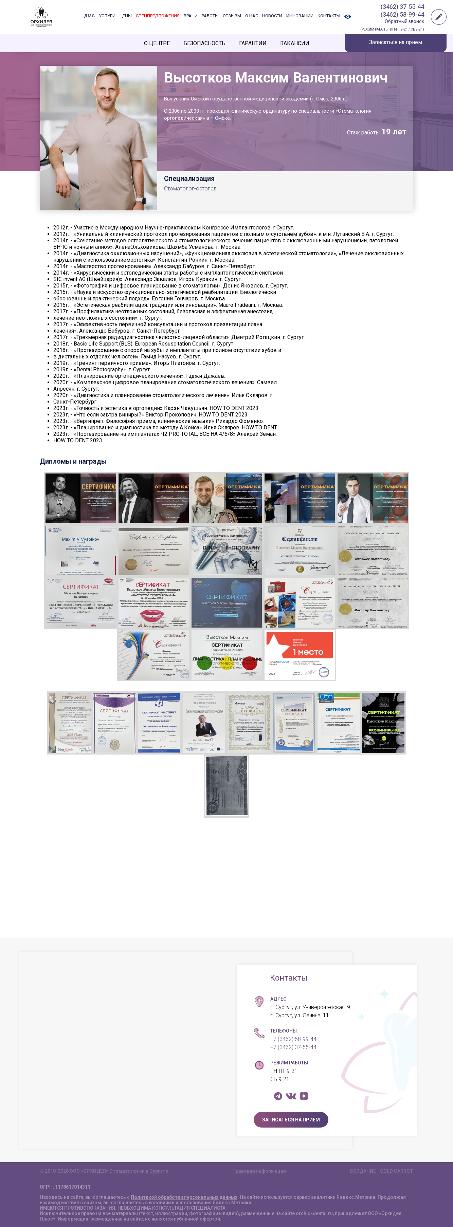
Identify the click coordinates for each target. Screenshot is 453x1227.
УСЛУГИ (107, 15)
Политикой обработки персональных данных (184, 1197)
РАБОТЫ (210, 15)
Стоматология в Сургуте (138, 1171)
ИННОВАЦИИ (299, 15)
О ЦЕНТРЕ (157, 43)
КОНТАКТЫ (329, 15)
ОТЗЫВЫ (232, 15)
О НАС (251, 15)
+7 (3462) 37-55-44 (293, 1047)
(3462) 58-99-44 (402, 14)
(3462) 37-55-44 (402, 6)
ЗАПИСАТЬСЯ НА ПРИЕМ (291, 1119)
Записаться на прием (395, 42)
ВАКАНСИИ (294, 43)
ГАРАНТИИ (253, 43)
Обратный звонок (404, 21)
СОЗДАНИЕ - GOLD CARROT (381, 1171)
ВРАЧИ (191, 15)
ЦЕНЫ (126, 15)
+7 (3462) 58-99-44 (293, 1039)
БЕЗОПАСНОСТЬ (204, 43)
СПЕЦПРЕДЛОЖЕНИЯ (158, 15)
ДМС (89, 15)
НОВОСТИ (272, 15)
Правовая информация (259, 1171)
